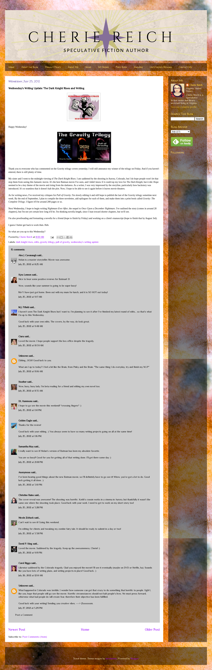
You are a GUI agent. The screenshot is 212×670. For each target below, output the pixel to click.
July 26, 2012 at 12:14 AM (31, 575)
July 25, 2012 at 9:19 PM (30, 552)
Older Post (152, 629)
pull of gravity (63, 242)
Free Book (121, 67)
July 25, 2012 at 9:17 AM (30, 296)
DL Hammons (25, 401)
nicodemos (111, 658)
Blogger (134, 658)
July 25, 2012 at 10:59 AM (31, 345)
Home (11, 67)
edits (36, 242)
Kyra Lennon (25, 274)
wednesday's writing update (85, 242)
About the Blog (29, 67)
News (88, 67)
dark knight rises (24, 242)
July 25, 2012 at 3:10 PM (30, 484)
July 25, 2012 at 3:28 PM (31, 507)
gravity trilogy (47, 242)
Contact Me (185, 67)
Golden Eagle (25, 420)
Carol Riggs (25, 563)
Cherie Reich (195, 85)
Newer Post (16, 629)
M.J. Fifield (24, 307)
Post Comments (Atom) (34, 636)
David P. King (25, 543)
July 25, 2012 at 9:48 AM (31, 326)
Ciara (21, 336)
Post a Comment (23, 615)
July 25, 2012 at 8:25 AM (31, 264)
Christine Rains (26, 495)
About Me (73, 67)
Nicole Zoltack (26, 517)
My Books (103, 67)
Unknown (23, 355)
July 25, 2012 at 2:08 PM (31, 462)
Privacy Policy (53, 67)
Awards (138, 67)
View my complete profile (184, 107)
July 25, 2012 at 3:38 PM (31, 533)
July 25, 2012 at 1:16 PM (30, 436)
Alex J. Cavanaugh (28, 255)
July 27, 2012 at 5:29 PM (31, 608)
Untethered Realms (161, 67)
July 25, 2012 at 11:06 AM (31, 371)
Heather (23, 381)
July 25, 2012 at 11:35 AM (31, 390)
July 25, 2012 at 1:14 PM (30, 410)
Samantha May (26, 446)
